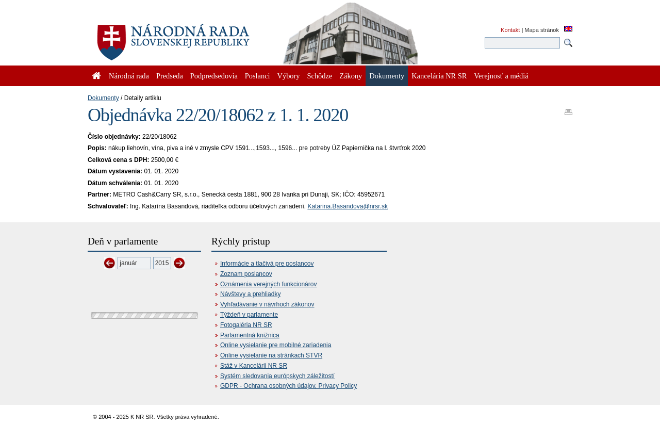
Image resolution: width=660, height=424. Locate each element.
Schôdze (320, 76)
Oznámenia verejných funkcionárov (268, 284)
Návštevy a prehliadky (250, 294)
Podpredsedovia (214, 76)
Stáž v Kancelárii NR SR (253, 365)
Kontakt (510, 30)
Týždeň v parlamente (249, 314)
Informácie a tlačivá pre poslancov (267, 263)
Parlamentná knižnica (249, 335)
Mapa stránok (541, 30)
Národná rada (129, 76)
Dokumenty (103, 98)
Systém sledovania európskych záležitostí (277, 376)
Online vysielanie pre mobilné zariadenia (275, 345)
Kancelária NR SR (439, 76)
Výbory (288, 76)
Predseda (169, 76)
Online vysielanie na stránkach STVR (271, 355)
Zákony (350, 76)
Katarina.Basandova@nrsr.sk (347, 206)
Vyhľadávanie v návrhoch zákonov (267, 304)
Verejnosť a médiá (501, 76)
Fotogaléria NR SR (246, 325)
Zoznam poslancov (246, 274)
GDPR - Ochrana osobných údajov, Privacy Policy (288, 385)
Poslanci (257, 76)
